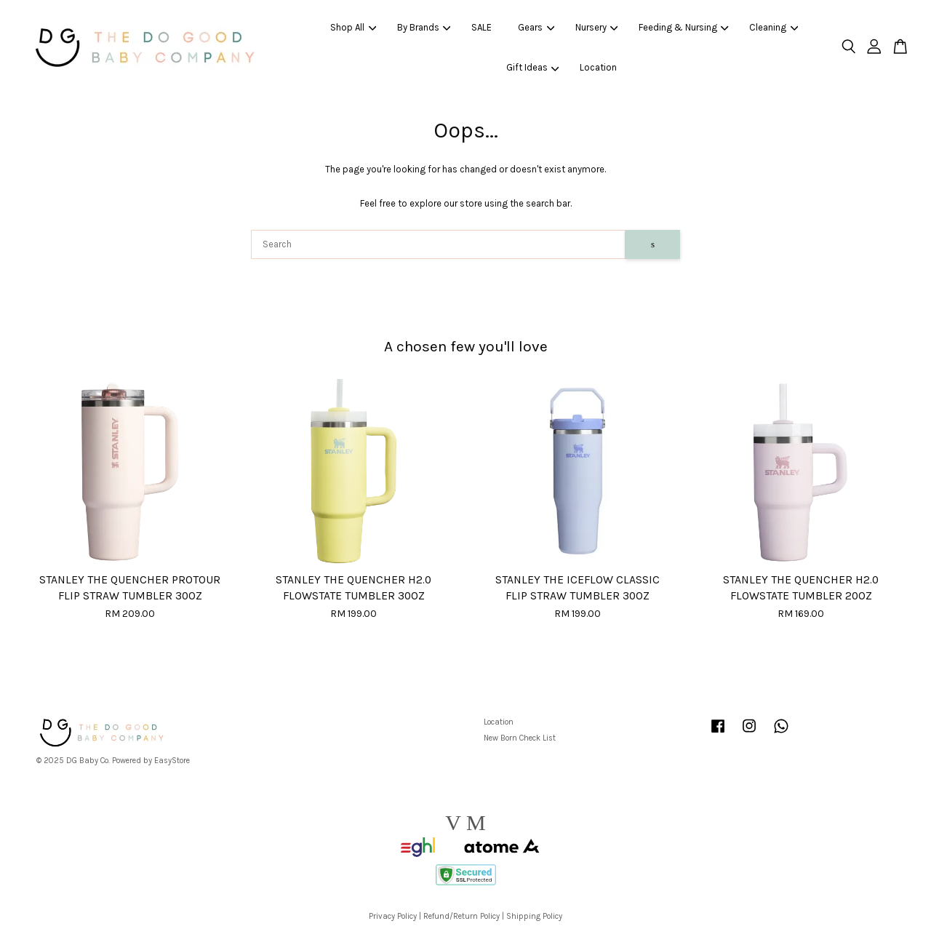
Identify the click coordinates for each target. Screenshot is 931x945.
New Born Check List (520, 738)
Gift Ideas (532, 67)
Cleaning (773, 27)
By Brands (424, 27)
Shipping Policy (534, 916)
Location (598, 67)
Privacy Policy (393, 916)
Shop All (353, 27)
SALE (481, 27)
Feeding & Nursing (684, 27)
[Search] (438, 244)
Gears (536, 27)
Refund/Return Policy (461, 916)
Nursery (596, 27)
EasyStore (172, 760)
